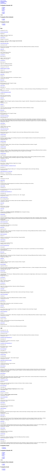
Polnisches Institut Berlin (4, 379)
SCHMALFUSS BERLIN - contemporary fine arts (8, 165)
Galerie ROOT (2, 180)
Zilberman (2, 104)
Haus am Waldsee (3, 264)
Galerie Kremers (2, 239)
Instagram (3, 24)
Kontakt (3, 464)
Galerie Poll (2, 208)
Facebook (3, 23)
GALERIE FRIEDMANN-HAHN (5, 92)
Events (3, 8)
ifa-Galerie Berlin (3, 317)
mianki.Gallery (2, 85)
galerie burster (2, 322)
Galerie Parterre (2, 37)
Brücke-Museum (3, 373)
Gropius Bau (2, 288)
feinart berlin (2, 74)
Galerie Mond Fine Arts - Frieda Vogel (6, 171)
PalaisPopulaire (2, 214)
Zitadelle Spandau (3, 134)
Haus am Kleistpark (3, 348)
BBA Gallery (2, 110)
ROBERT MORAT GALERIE (5, 68)
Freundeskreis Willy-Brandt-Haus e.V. (6, 191)
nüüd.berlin (2, 97)
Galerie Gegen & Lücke (4, 197)
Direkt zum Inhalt (3, 0)
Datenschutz (4, 448)
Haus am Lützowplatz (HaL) (4, 245)
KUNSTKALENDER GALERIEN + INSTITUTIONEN (3, 2)
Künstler (3, 10)
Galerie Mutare (2, 123)
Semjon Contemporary (3, 311)
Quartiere (3, 454)
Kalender (3, 7)
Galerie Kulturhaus (3, 408)
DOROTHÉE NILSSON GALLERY (6, 360)
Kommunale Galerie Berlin (4, 115)
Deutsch (3, 12)
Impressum (4, 447)
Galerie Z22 (2, 49)
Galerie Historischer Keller (4, 43)
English (3, 13)
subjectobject (2, 421)
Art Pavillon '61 (2, 54)
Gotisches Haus (2, 433)
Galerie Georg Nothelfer (4, 294)
